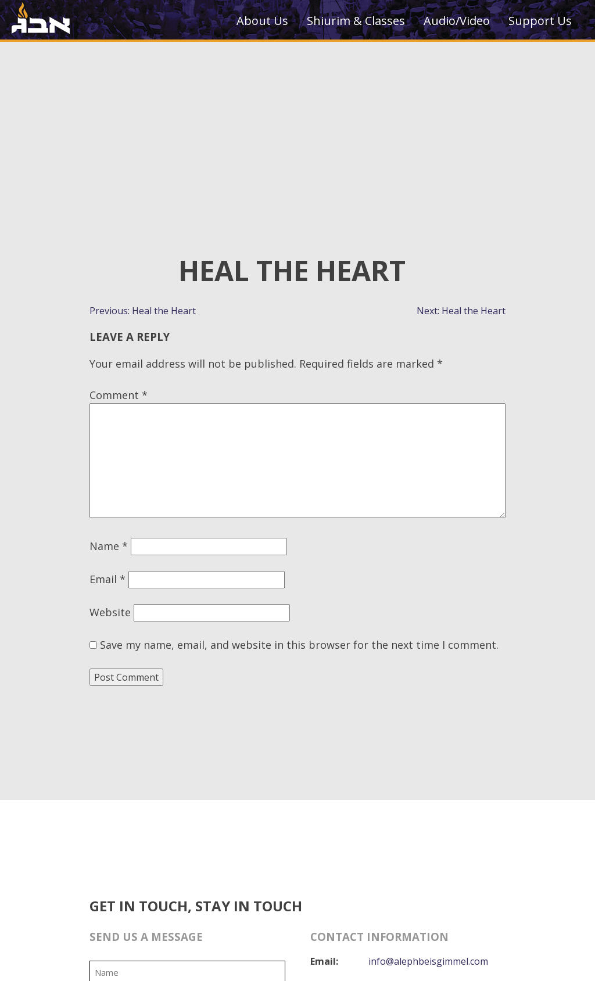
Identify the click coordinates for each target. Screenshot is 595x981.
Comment (118, 395)
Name (108, 546)
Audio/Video (457, 20)
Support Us (540, 20)
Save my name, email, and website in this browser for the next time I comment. (299, 645)
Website (110, 612)
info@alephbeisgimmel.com (428, 961)
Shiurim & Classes (356, 20)
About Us (262, 20)
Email (107, 579)
